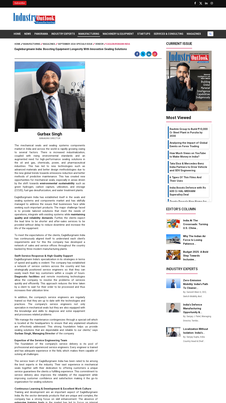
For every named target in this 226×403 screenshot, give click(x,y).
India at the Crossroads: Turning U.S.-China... (195, 224)
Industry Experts (63, 34)
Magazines (194, 34)
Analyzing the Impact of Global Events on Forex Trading (188, 145)
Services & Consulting (168, 34)
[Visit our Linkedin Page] (206, 3)
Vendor (99, 44)
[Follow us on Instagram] (211, 3)
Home (17, 34)
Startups (143, 34)
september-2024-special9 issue (75, 44)
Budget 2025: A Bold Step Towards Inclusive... (195, 256)
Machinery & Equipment (118, 34)
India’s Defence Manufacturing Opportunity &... (192, 308)
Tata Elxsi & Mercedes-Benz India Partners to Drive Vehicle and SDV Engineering (188, 167)
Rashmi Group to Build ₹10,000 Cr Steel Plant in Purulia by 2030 (189, 133)
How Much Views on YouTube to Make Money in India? (188, 155)
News (27, 34)
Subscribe (20, 3)
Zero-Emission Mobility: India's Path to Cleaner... (195, 284)
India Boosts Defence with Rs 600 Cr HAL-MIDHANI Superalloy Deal (188, 191)
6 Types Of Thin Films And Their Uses (185, 179)
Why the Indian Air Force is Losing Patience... (194, 240)
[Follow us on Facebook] (195, 3)
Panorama (41, 34)
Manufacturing (88, 34)
